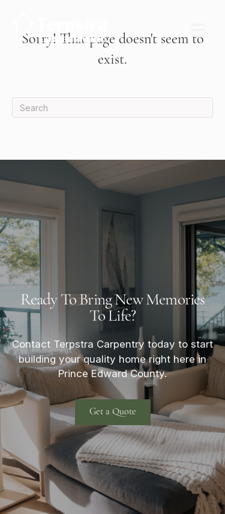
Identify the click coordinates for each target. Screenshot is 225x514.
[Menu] (198, 30)
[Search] (112, 107)
